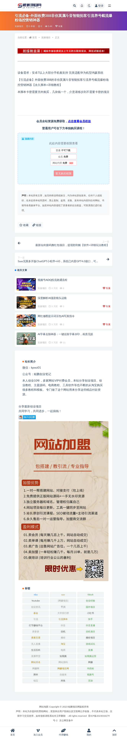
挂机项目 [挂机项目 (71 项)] (90, 631)
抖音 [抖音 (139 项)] (63, 625)
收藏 (23, 225)
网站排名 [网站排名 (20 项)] (35, 662)
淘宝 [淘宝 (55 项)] (63, 643)
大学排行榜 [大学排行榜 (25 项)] (63, 613)
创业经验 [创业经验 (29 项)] (90, 600)
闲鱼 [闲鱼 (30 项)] (63, 680)
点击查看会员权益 (79, 121)
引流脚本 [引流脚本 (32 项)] (63, 619)
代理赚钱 (63, 732)
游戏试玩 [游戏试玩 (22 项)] (90, 643)
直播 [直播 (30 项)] (90, 650)
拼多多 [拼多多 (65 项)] (35, 631)
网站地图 (43, 706)
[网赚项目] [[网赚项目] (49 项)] (63, 600)
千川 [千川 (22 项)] (63, 606)
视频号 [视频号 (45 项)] (90, 674)
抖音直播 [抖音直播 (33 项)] (90, 625)
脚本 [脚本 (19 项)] (35, 674)
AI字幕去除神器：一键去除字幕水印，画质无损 (65, 334)
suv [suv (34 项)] (63, 594)
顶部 (114, 732)
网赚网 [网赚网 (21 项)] (35, 668)
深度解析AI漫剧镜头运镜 (52, 298)
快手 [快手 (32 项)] (90, 619)
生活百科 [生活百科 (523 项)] (35, 650)
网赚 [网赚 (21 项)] (90, 662)
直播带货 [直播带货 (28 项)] (35, 656)
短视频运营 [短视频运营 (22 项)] (90, 656)
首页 (34, 37)
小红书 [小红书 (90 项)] (90, 613)
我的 (89, 732)
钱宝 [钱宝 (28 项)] (35, 680)
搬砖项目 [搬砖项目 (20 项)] (90, 637)
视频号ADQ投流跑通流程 (52, 279)
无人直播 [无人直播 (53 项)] (35, 643)
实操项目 (19, 26)
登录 (99, 5)
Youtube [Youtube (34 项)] (36, 600)
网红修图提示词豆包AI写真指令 (56, 316)
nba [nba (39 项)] (35, 594)
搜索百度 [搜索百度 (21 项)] (35, 637)
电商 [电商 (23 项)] (63, 650)
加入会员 (38, 732)
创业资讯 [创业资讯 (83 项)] (35, 606)
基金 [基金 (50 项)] (35, 613)
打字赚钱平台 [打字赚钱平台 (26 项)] (36, 625)
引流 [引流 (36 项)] (35, 619)
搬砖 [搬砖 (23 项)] (63, 637)
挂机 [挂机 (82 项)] (63, 631)
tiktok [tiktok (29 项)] (91, 594)
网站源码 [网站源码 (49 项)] (63, 662)
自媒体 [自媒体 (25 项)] (63, 674)
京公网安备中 (66, 720)
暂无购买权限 (63, 173)
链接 (37, 225)
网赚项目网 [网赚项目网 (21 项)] (63, 668)
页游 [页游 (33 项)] (90, 680)
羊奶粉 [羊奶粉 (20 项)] (90, 668)
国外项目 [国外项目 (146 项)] (90, 606)
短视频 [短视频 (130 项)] (63, 656)
